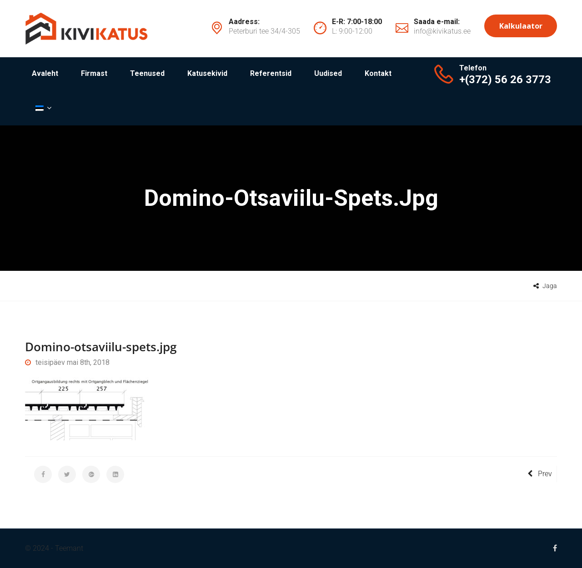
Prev (539, 473)
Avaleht (45, 73)
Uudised (328, 73)
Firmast (94, 73)
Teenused (147, 73)
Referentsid (270, 73)
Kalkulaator (520, 26)
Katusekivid (207, 73)
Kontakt (378, 73)
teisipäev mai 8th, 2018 (67, 362)
